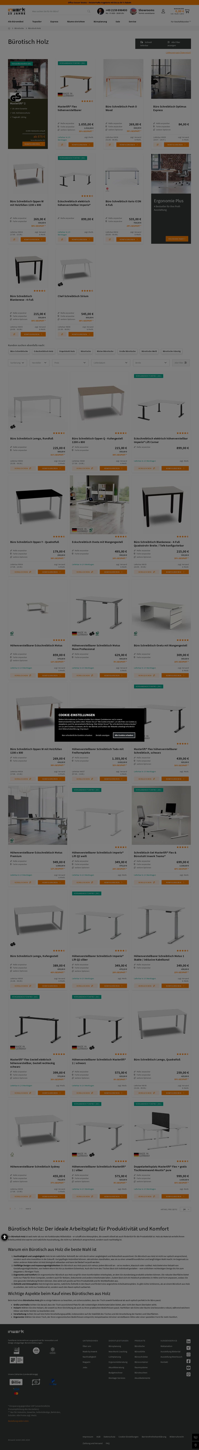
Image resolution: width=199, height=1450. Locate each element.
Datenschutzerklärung (70, 729)
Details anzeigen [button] (102, 735)
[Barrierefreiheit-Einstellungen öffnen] (4, 1237)
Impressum (84, 729)
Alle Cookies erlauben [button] (124, 735)
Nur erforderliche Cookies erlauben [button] (77, 735)
